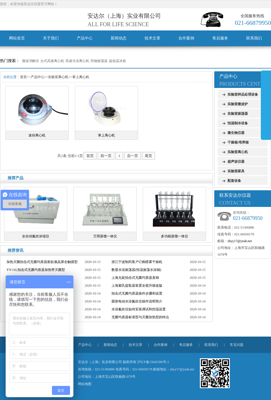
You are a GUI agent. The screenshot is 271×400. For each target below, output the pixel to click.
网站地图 (84, 384)
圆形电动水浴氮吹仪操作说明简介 (137, 301)
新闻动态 (118, 38)
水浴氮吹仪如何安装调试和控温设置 (139, 309)
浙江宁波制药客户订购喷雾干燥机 (137, 262)
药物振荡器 (99, 61)
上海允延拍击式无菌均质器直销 (135, 278)
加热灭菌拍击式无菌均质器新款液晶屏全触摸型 (42, 262)
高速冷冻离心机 (77, 61)
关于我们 (51, 38)
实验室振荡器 (238, 114)
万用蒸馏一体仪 (105, 236)
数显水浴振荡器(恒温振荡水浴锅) (136, 270)
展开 (266, 105)
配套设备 (234, 181)
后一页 (132, 156)
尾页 (148, 156)
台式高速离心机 (52, 61)
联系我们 (254, 38)
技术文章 (152, 38)
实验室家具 (236, 171)
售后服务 (220, 38)
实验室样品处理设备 (243, 94)
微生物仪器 (236, 133)
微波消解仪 (30, 61)
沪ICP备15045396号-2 (153, 362)
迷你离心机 (37, 135)
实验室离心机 (58, 77)
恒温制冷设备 (238, 123)
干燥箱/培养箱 (238, 142)
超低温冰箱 (117, 61)
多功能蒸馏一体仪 (174, 236)
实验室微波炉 (238, 104)
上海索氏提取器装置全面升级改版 (137, 286)
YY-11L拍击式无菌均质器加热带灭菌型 (35, 270)
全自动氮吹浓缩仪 (35, 236)
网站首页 (17, 38)
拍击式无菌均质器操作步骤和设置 (137, 293)
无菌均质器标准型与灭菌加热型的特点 (140, 317)
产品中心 (85, 38)
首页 (23, 77)
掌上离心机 (80, 77)
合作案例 (186, 38)
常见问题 (236, 345)
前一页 (106, 156)
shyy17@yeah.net (240, 241)
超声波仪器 (236, 161)
